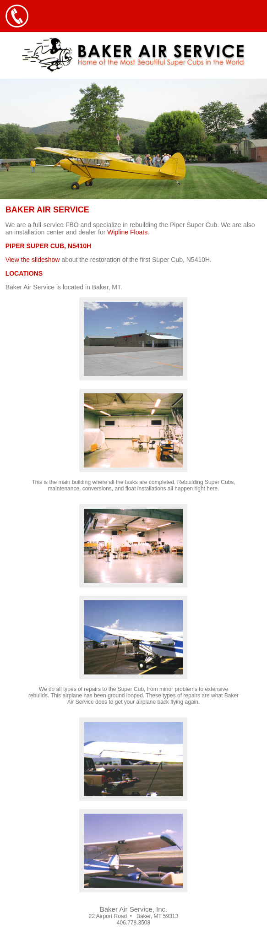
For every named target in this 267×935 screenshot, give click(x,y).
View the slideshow (32, 259)
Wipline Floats (127, 232)
